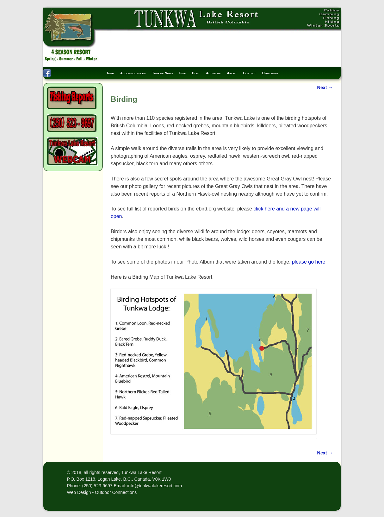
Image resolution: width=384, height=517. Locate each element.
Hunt (196, 73)
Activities (213, 73)
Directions (270, 73)
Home (110, 73)
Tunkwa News (162, 73)
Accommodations (133, 73)
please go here (308, 262)
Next (325, 87)
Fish (182, 73)
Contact (249, 73)
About (232, 73)
